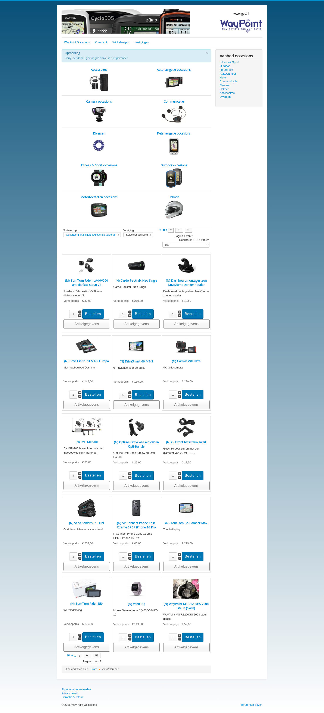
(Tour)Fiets (226, 69)
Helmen (224, 89)
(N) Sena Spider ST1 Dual (86, 523)
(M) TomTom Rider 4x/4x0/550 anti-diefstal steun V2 (86, 282)
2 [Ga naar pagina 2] (171, 230)
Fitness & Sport (229, 62)
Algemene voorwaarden (76, 689)
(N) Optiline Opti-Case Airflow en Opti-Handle (136, 444)
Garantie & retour (72, 697)
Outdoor (225, 66)
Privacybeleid (70, 693)
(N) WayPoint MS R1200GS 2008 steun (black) (186, 606)
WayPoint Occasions (77, 42)
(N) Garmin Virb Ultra (186, 361)
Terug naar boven (251, 704)
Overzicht (101, 42)
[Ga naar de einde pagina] (188, 230)
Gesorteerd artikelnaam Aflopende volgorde (90, 234)
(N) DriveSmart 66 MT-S (136, 361)
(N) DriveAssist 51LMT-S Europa (86, 361)
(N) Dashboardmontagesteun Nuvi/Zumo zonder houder (186, 282)
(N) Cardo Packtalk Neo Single (136, 280)
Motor (223, 77)
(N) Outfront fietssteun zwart (186, 442)
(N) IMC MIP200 (86, 442)
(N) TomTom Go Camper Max (186, 523)
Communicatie (228, 81)
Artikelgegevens (87, 324)
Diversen (225, 96)
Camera (225, 85)
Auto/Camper (228, 73)
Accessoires (227, 93)
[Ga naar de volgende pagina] (179, 230)
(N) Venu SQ (136, 604)
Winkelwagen (120, 42)
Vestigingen (142, 42)
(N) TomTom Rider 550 (86, 604)
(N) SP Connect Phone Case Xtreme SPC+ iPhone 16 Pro (136, 525)
